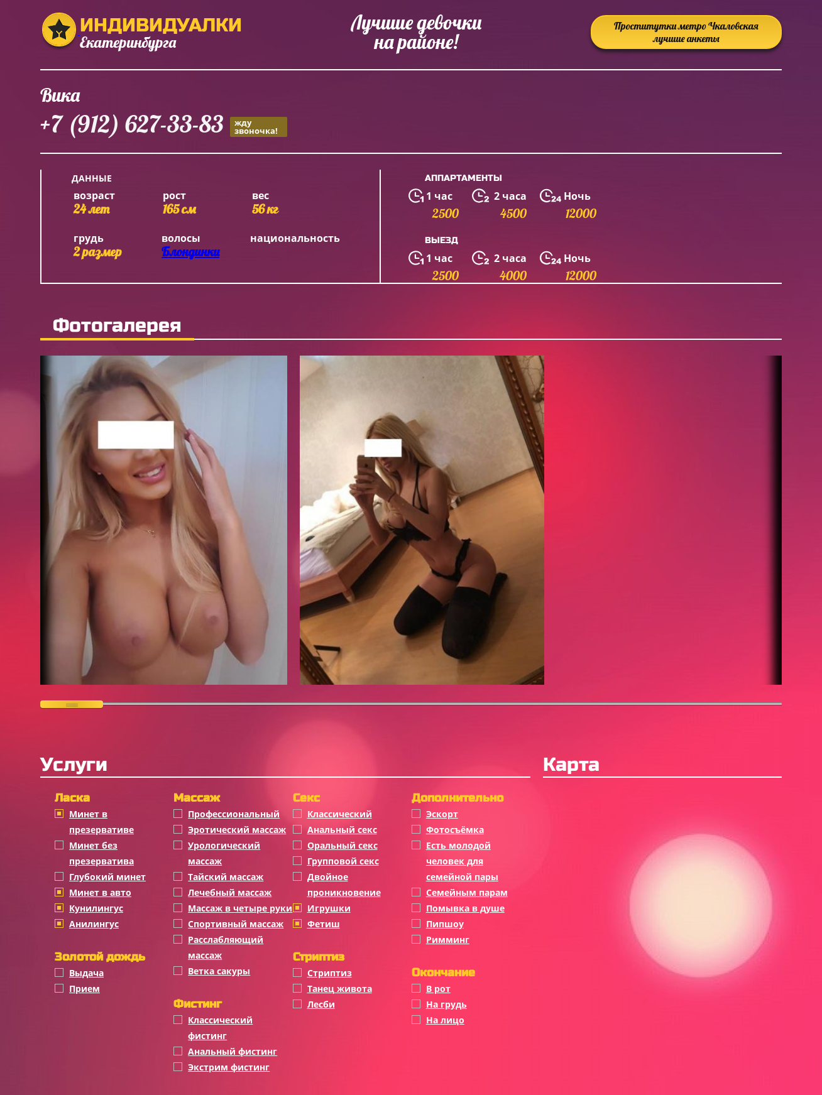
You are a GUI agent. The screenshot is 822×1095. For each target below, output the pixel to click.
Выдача (86, 973)
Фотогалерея (117, 325)
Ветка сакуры (219, 971)
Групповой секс (343, 861)
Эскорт (442, 814)
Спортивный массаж (235, 924)
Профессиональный (234, 814)
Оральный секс (342, 845)
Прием (84, 988)
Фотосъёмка (455, 830)
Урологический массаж (224, 853)
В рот (438, 988)
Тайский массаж (225, 877)
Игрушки (329, 908)
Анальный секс (342, 830)
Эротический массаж (237, 830)
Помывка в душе (465, 908)
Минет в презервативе (101, 822)
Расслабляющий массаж (225, 947)
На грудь (446, 1004)
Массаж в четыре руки (240, 908)
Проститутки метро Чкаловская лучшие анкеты (686, 32)
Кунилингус (96, 908)
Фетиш (323, 924)
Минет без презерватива (101, 853)
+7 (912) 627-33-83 (163, 126)
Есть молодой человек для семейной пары (462, 861)
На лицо (445, 1020)
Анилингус (94, 924)
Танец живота (339, 988)
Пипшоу (445, 924)
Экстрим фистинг (229, 1067)
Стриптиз (329, 973)
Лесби (321, 1004)
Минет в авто (100, 892)
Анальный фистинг (232, 1051)
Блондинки (190, 251)
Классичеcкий (339, 814)
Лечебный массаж (229, 892)
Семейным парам (467, 892)
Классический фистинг (220, 1028)
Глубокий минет (107, 877)
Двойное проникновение (344, 884)
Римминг (447, 939)
